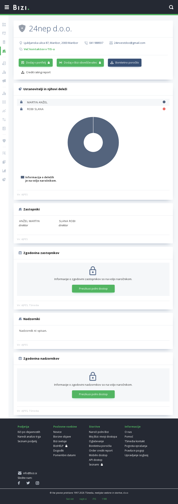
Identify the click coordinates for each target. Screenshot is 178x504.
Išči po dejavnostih (29, 432)
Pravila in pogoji (134, 450)
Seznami (94, 464)
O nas (128, 432)
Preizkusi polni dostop (93, 288)
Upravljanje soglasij (136, 455)
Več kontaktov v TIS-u (39, 49)
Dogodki (58, 450)
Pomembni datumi (64, 455)
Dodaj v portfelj (36, 62)
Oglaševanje (96, 441)
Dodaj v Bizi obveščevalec (80, 62)
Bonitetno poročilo (127, 62)
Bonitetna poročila (100, 446)
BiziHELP (58, 446)
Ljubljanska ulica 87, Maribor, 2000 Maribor (51, 43)
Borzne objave (62, 436)
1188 (104, 498)
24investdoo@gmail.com (129, 43)
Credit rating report (38, 72)
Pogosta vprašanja (136, 446)
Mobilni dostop (98, 455)
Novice (57, 432)
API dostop (95, 460)
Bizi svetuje (60, 441)
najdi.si (83, 498)
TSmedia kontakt (135, 441)
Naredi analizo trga (29, 436)
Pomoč (129, 436)
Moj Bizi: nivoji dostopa (103, 436)
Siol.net (70, 498)
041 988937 (96, 43)
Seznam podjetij (27, 441)
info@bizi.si (29, 473)
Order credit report (101, 450)
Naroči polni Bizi (99, 432)
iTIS (94, 498)
